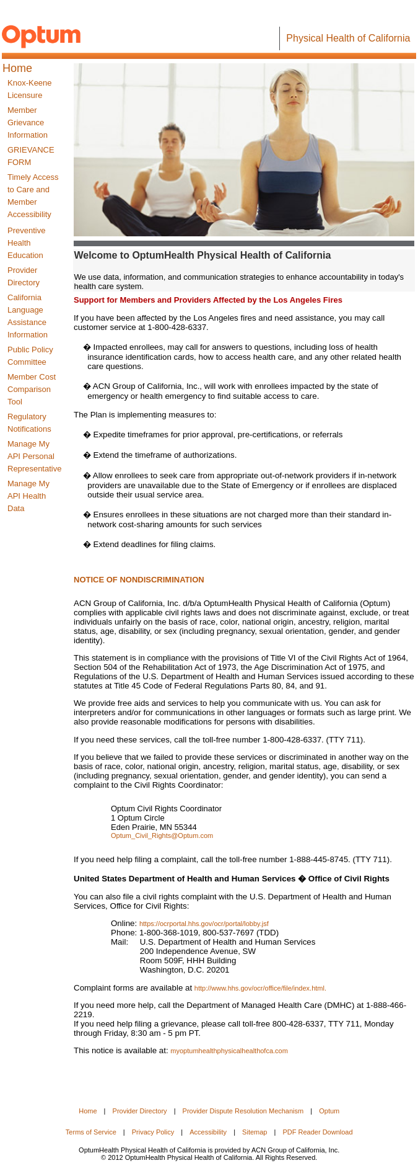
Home (88, 1111)
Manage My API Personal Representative (34, 456)
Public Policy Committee (30, 356)
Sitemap (254, 1132)
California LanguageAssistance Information (27, 316)
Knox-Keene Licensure (29, 89)
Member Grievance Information (27, 122)
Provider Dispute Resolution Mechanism (243, 1111)
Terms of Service (91, 1132)
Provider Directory (23, 276)
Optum (329, 1111)
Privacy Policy (153, 1132)
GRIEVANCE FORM (30, 156)
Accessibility (208, 1132)
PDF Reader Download (317, 1132)
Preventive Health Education (26, 243)
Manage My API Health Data (28, 496)
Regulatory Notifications (29, 423)
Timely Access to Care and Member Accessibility (33, 195)
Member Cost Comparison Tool (31, 389)
